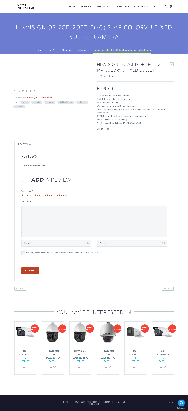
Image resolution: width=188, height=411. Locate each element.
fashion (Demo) (66, 102)
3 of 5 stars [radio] (37, 195)
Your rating (27, 191)
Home (72, 6)
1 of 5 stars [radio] (22, 195)
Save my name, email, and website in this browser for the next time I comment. (64, 253)
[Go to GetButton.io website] (181, 408)
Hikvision (82, 102)
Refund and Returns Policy (85, 402)
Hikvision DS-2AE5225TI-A (53, 354)
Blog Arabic (94, 404)
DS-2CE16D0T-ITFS (135, 354)
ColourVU (29, 97)
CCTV (37, 97)
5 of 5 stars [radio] (61, 195)
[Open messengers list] (181, 403)
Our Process (121, 6)
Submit (30, 270)
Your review (27, 202)
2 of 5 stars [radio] (29, 195)
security (37, 102)
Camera (19, 107)
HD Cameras (46, 97)
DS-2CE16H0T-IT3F (25, 354)
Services (86, 6)
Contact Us (141, 6)
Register (106, 402)
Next (168, 288)
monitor (50, 102)
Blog (157, 6)
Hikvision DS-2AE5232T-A (108, 354)
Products (102, 6)
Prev (19, 288)
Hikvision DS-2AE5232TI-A (80, 354)
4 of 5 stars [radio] (48, 195)
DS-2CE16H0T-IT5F (163, 354)
